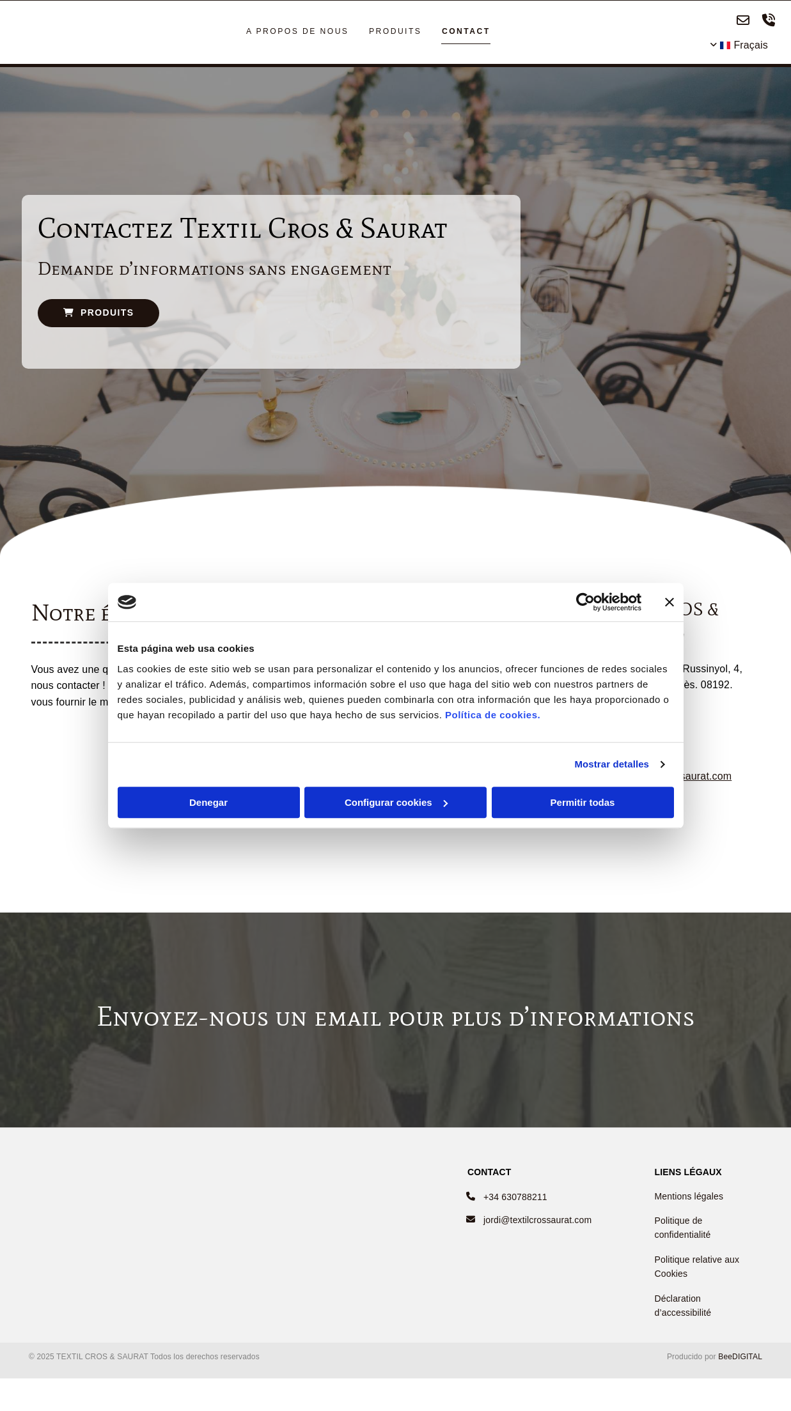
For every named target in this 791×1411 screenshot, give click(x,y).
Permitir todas (583, 802)
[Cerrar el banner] (669, 602)
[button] (99, 317)
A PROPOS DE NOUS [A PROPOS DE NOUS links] (299, 33)
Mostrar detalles (611, 764)
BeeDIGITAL (740, 1361)
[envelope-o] (743, 23)
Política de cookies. (492, 714)
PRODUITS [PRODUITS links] (395, 33)
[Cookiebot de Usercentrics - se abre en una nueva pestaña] (585, 602)
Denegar (208, 802)
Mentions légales (688, 1200)
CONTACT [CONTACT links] (464, 33)
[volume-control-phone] (768, 23)
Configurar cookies (396, 802)
